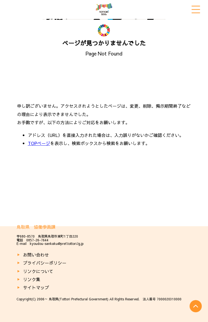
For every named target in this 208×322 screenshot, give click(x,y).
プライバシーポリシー (44, 262)
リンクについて (38, 271)
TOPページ (39, 143)
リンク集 (31, 279)
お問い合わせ (36, 254)
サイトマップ (36, 287)
